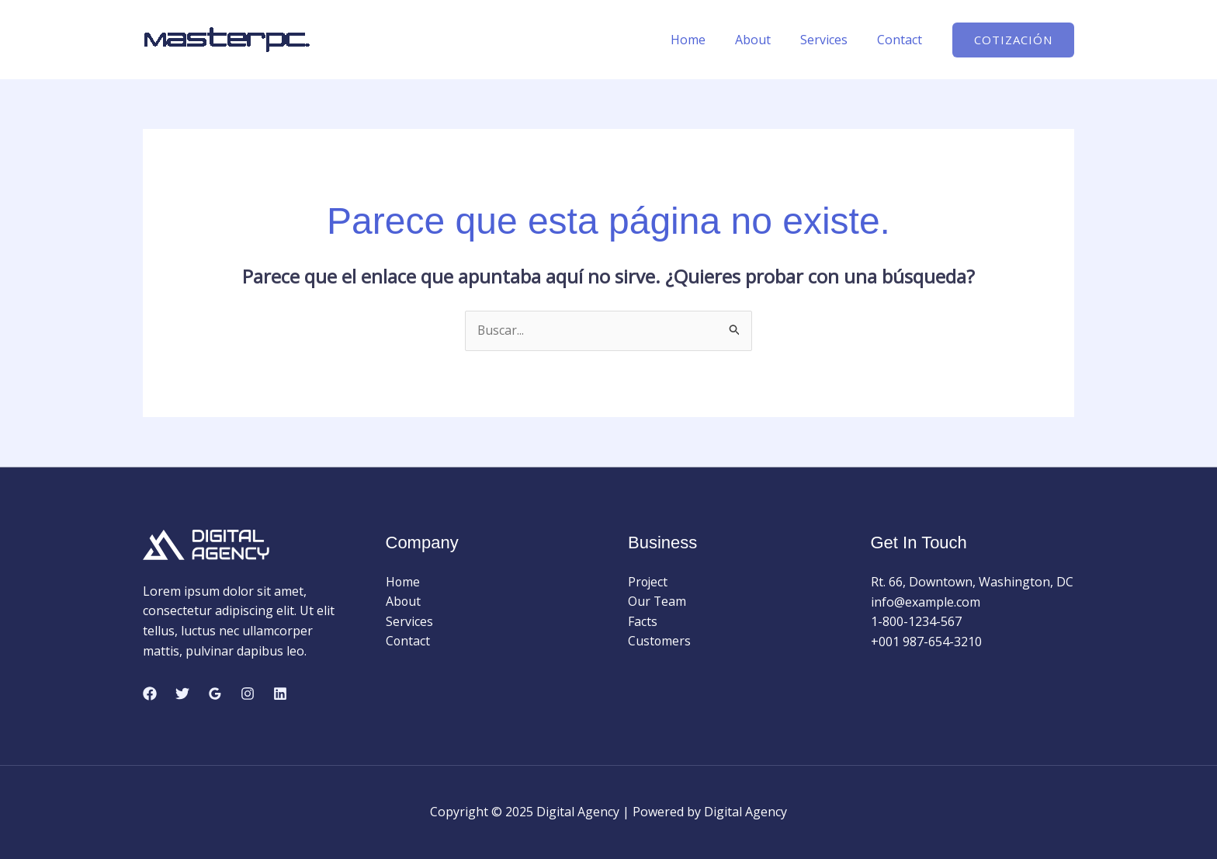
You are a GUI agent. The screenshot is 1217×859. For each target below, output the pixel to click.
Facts (642, 621)
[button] (1013, 40)
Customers (660, 641)
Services (831, 39)
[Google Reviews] (215, 694)
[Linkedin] (280, 694)
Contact (901, 39)
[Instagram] (248, 694)
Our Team (657, 601)
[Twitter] (182, 694)
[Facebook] (150, 694)
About (764, 39)
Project (648, 581)
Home (704, 39)
